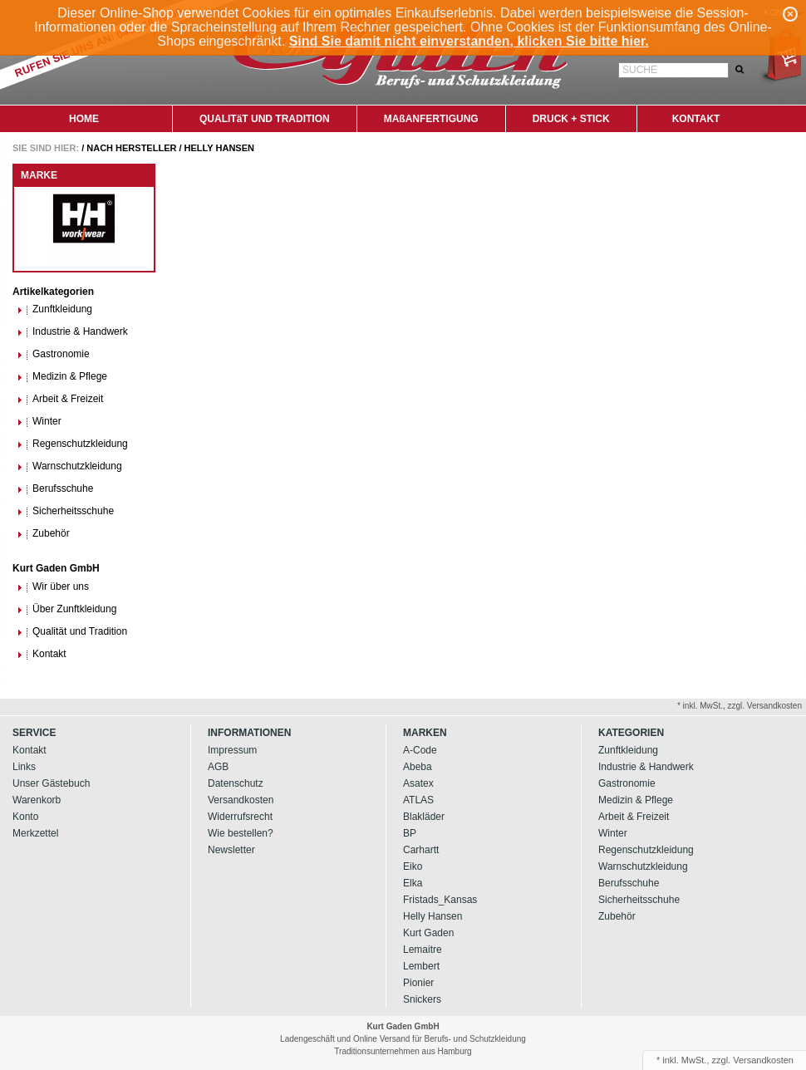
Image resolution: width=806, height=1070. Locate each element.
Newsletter (231, 850)
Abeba (417, 767)
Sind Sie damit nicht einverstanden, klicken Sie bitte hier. (469, 41)
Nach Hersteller (131, 148)
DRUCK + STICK (571, 119)
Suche (639, 70)
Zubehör (43, 534)
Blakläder (424, 816)
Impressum (232, 750)
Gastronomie (53, 354)
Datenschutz (235, 783)
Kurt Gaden (428, 933)
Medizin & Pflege (62, 377)
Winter (39, 421)
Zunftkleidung (54, 309)
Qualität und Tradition (72, 632)
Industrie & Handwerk (72, 332)
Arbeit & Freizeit (60, 399)
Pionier (418, 983)
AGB (218, 767)
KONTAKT (696, 119)
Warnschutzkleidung (69, 466)
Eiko (412, 866)
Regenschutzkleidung (72, 444)
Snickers (422, 999)
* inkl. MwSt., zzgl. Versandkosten (739, 705)
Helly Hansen (219, 148)
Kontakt (41, 654)
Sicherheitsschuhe (65, 511)
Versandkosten (240, 800)
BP (409, 833)
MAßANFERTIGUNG (431, 119)
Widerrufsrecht (240, 816)
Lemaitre (422, 949)
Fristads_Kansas (440, 900)
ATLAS (418, 800)
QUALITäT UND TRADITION (264, 119)
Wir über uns (53, 587)
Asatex (418, 783)
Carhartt (421, 850)
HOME (84, 119)
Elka (412, 883)
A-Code (420, 750)
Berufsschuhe (55, 489)
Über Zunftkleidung (66, 609)
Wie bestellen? (240, 833)
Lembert (421, 966)
